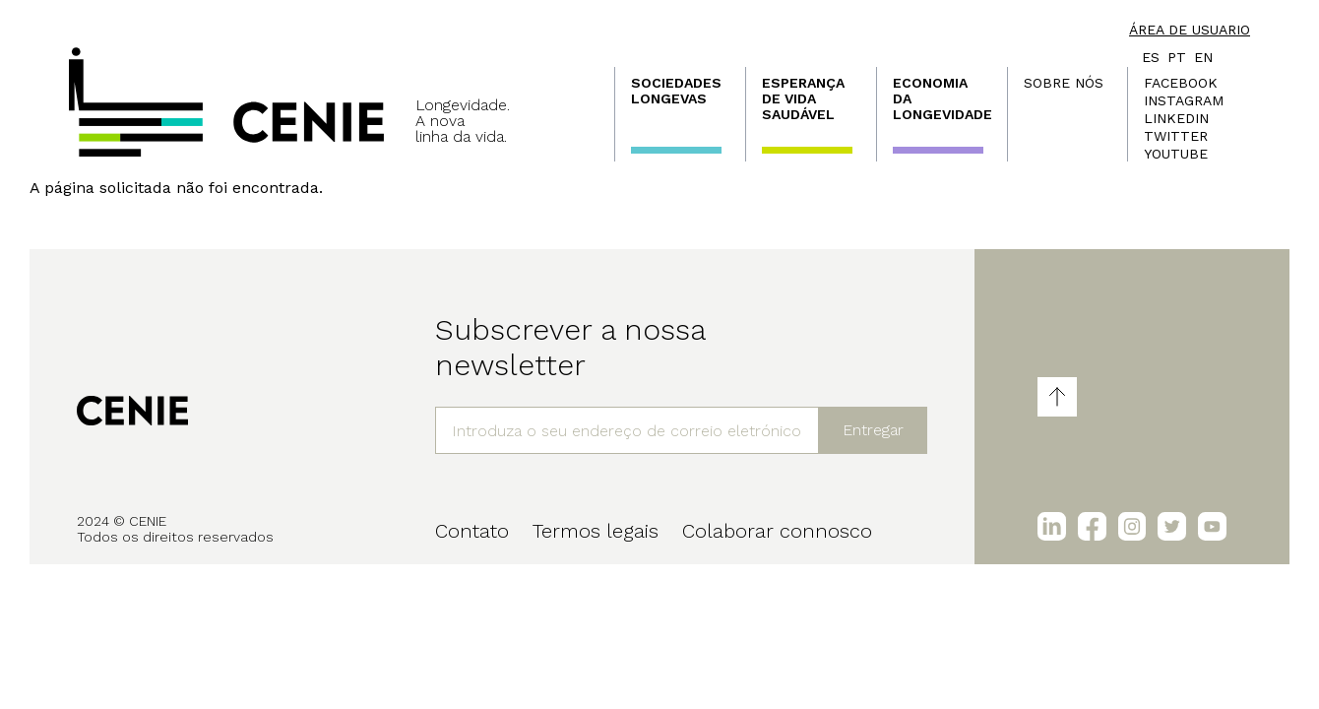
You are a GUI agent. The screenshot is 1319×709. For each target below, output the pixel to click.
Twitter (1176, 136)
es (1151, 57)
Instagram (1184, 100)
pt (1176, 57)
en (1203, 57)
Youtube (1176, 153)
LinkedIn (1176, 118)
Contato (472, 531)
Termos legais (596, 531)
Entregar (873, 429)
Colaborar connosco (777, 531)
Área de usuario (1189, 29)
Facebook (1181, 83)
